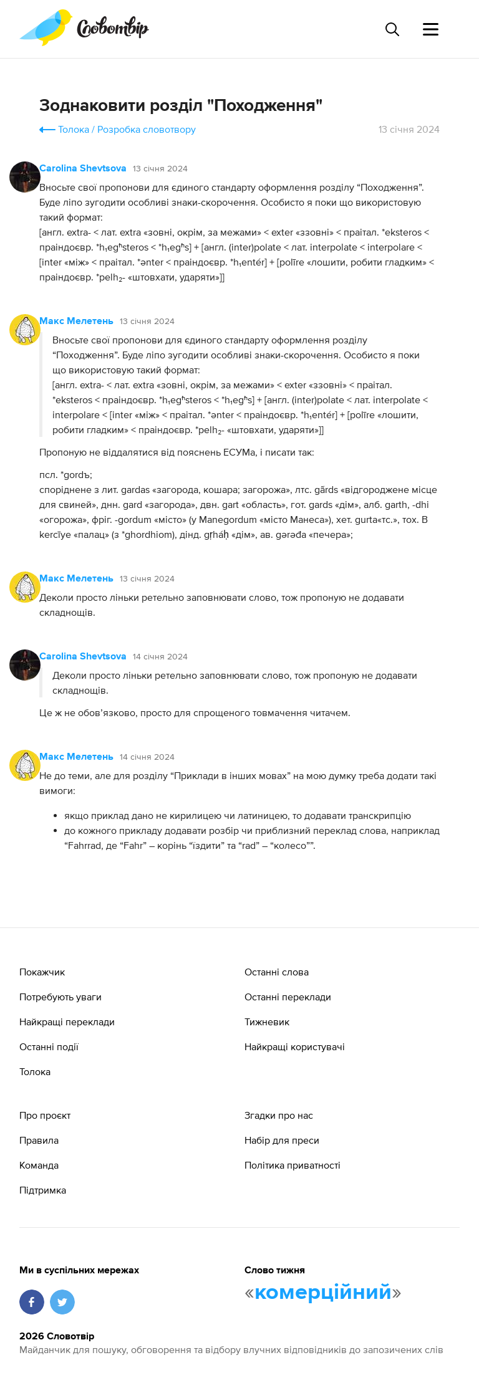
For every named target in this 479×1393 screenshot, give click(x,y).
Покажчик (42, 971)
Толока (73, 129)
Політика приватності (292, 1164)
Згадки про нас (278, 1115)
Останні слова (276, 971)
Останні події (49, 1046)
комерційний (323, 1292)
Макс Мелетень (76, 322)
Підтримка (42, 1189)
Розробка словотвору (146, 129)
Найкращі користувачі (294, 1046)
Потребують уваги (60, 996)
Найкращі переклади (67, 1021)
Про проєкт (44, 1115)
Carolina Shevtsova (83, 169)
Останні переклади (287, 996)
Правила (39, 1140)
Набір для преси (281, 1140)
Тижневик (266, 1021)
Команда (39, 1164)
